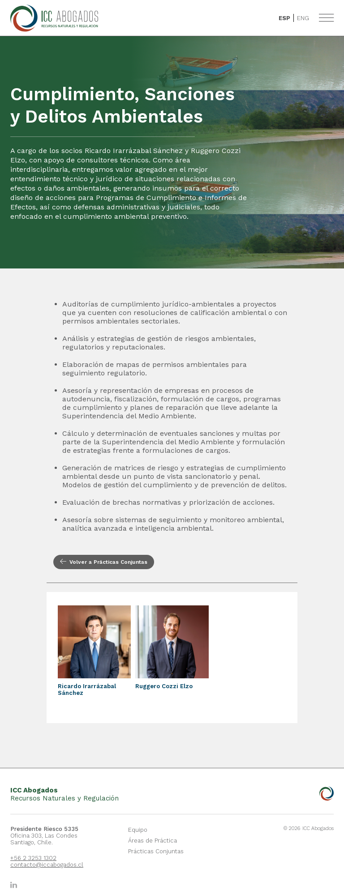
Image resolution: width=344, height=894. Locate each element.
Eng (303, 18)
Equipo (137, 829)
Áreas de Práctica (152, 840)
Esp (284, 18)
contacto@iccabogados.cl (45, 864)
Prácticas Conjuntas (156, 851)
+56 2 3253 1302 (33, 858)
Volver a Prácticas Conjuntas (103, 562)
